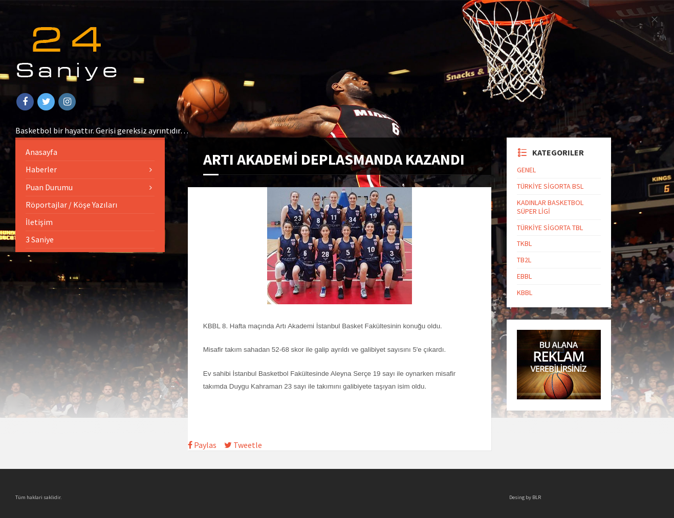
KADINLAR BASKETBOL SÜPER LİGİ (550, 207)
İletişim (39, 222)
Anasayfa (41, 152)
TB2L (524, 259)
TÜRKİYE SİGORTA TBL (550, 227)
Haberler (41, 169)
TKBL (524, 243)
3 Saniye (40, 239)
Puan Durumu (49, 187)
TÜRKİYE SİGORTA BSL (550, 186)
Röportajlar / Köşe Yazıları (71, 204)
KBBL (524, 292)
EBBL (524, 276)
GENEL (526, 169)
